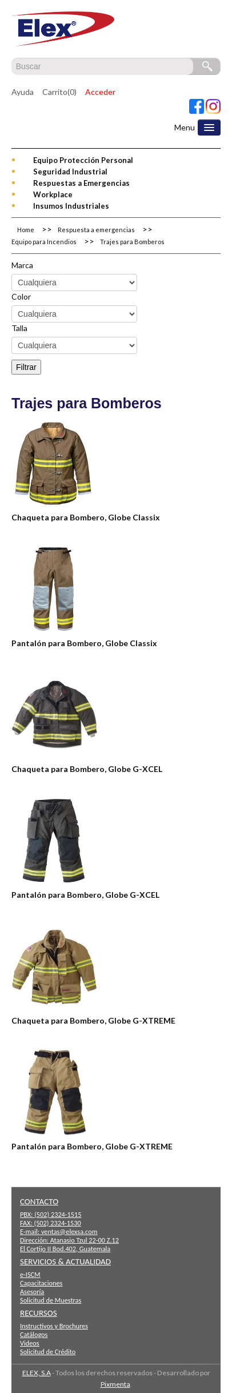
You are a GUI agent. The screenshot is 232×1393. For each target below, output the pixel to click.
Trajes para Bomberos (132, 241)
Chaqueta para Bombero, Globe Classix (85, 517)
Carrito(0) (59, 92)
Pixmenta (115, 1384)
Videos (29, 1343)
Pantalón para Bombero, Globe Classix (84, 643)
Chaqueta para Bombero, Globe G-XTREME (93, 1020)
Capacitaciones (41, 1283)
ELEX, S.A (36, 1372)
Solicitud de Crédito (47, 1351)
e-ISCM (30, 1274)
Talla (19, 328)
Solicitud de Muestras (50, 1300)
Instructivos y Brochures (54, 1326)
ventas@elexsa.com (69, 1231)
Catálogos (33, 1334)
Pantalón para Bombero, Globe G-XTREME (92, 1146)
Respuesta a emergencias (96, 229)
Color (21, 296)
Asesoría (32, 1291)
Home (25, 229)
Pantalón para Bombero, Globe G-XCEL (85, 895)
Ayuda (22, 92)
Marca (22, 265)
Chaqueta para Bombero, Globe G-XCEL (86, 769)
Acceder (100, 92)
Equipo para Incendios (44, 241)
